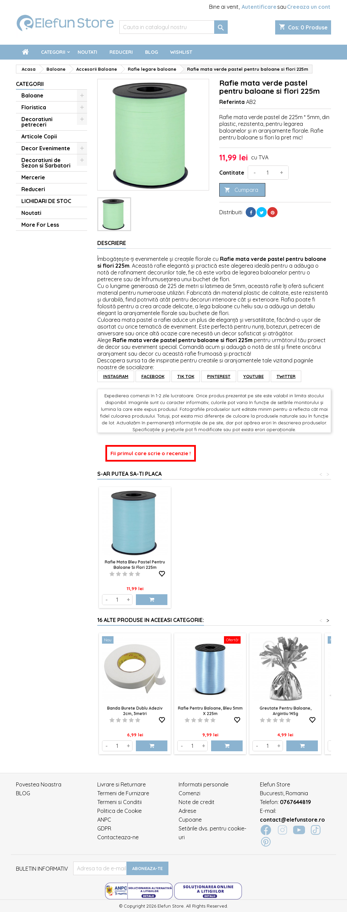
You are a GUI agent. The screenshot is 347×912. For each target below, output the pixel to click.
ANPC (104, 819)
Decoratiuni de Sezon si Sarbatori (45, 163)
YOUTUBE (253, 376)
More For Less (40, 224)
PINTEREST (218, 376)
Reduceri (121, 52)
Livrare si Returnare (121, 784)
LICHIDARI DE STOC (46, 201)
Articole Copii (39, 136)
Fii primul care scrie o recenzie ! (150, 453)
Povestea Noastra (38, 784)
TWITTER (286, 376)
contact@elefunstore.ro (292, 819)
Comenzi (189, 793)
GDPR (104, 828)
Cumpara (241, 190)
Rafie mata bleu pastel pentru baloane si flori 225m (210, 564)
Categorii (53, 52)
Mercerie (33, 177)
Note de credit (197, 802)
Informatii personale (203, 784)
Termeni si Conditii (119, 802)
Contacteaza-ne (118, 837)
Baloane (32, 95)
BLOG (23, 793)
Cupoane (190, 819)
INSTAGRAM (115, 376)
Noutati (87, 52)
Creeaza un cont (308, 6)
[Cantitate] (267, 172)
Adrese (187, 810)
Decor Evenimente (45, 148)
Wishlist (181, 52)
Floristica (33, 107)
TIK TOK (185, 376)
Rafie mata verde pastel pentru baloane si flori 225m (135, 564)
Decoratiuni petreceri (37, 122)
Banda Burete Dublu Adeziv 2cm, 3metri (135, 711)
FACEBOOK (152, 376)
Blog (151, 52)
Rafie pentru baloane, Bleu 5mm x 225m (210, 711)
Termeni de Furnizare (123, 793)
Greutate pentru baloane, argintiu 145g (285, 711)
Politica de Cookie (119, 810)
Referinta (232, 101)
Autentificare (259, 6)
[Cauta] (173, 27)
